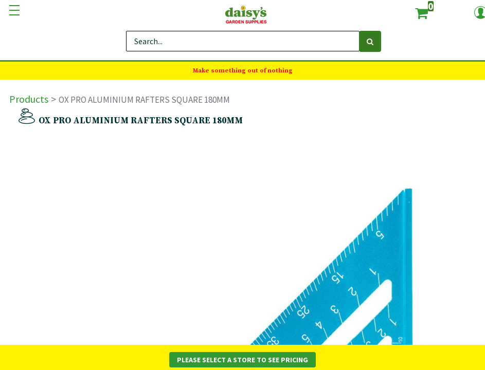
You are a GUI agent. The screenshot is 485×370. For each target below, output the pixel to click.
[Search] (370, 41)
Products (28, 98)
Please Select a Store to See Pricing (242, 359)
